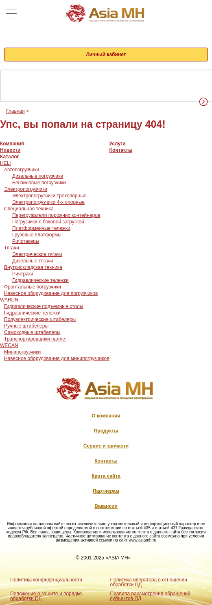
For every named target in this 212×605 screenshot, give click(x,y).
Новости (10, 150)
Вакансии (106, 506)
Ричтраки (22, 274)
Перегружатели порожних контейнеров (56, 215)
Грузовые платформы (36, 235)
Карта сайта (106, 476)
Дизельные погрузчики (37, 176)
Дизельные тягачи (32, 261)
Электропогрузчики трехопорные (49, 196)
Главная (15, 111)
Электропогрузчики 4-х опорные (48, 202)
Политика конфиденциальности (46, 580)
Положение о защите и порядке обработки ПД (46, 596)
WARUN (9, 300)
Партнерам (106, 491)
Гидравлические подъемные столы (43, 306)
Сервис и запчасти (106, 446)
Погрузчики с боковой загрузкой (48, 222)
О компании (106, 416)
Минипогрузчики (22, 352)
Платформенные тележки (41, 228)
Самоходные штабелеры (32, 332)
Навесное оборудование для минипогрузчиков (56, 358)
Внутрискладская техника (33, 267)
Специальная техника (29, 209)
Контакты (121, 150)
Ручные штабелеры (26, 326)
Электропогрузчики (25, 189)
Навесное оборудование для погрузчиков (51, 293)
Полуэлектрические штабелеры (40, 319)
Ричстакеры (25, 241)
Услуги (117, 143)
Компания (12, 143)
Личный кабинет (106, 54)
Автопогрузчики (21, 170)
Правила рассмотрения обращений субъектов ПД (150, 596)
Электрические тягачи (37, 254)
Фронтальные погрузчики (32, 287)
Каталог (9, 156)
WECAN (9, 345)
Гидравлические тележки (40, 280)
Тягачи (11, 248)
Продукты (106, 431)
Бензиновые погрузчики (39, 183)
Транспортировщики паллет (35, 339)
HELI (5, 163)
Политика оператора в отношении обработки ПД (148, 582)
